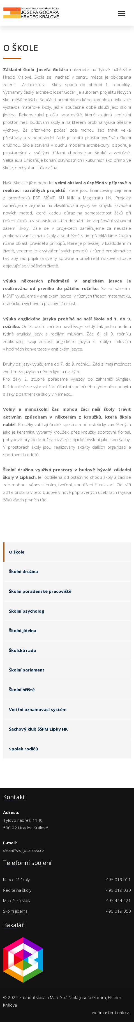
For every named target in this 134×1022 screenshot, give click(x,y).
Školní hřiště (22, 689)
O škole (16, 552)
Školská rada (22, 650)
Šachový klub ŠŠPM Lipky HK (38, 729)
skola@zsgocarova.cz (23, 850)
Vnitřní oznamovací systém (37, 709)
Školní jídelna (22, 630)
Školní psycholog (26, 611)
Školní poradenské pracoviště (40, 591)
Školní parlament (27, 670)
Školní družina (23, 571)
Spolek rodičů (23, 749)
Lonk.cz (122, 1012)
